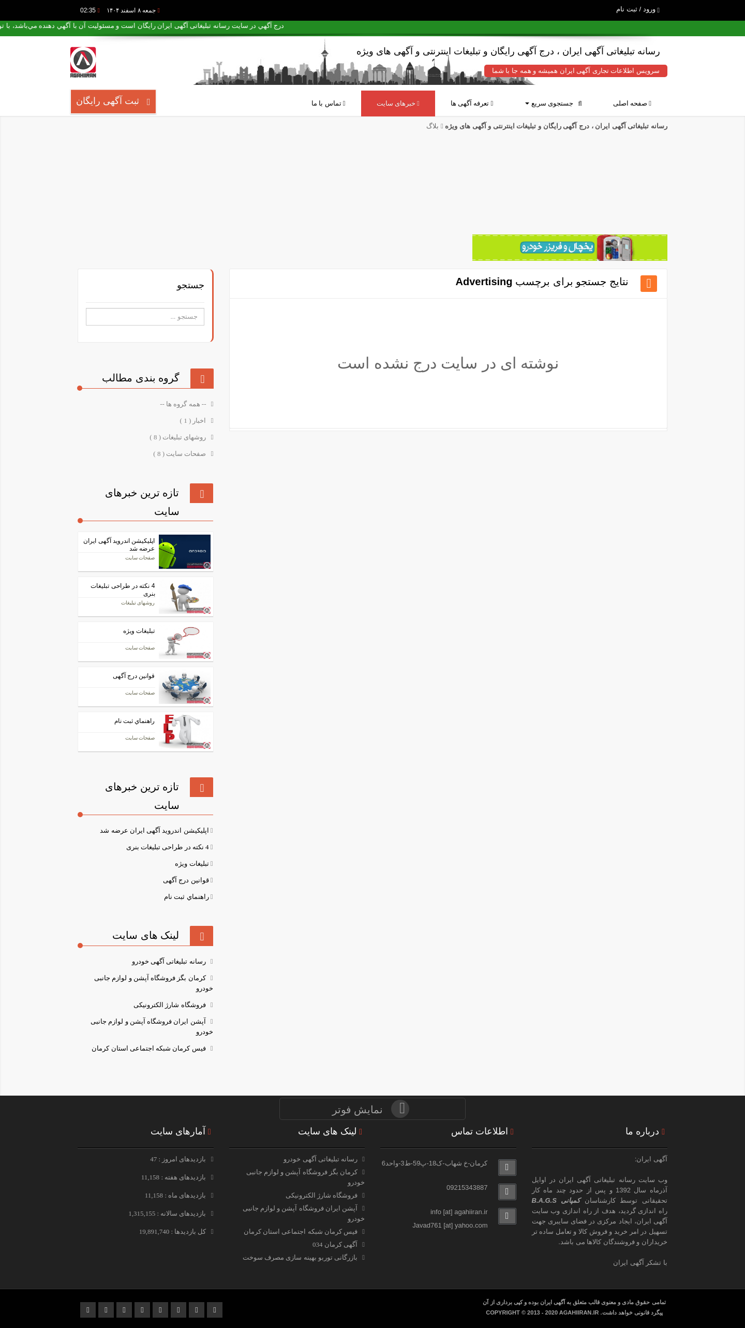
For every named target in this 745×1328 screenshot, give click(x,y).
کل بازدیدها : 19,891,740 (173, 1231)
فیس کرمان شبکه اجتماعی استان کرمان (148, 1048)
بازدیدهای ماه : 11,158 (176, 1195)
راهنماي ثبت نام (186, 897)
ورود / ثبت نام (638, 9)
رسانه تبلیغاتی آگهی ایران (597, 1180)
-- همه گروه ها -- (184, 404)
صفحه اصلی (632, 103)
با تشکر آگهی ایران (640, 1262)
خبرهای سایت (398, 103)
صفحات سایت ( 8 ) (180, 454)
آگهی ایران (651, 1221)
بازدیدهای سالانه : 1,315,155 (168, 1213)
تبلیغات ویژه (191, 863)
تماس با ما (328, 103)
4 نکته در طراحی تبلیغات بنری (167, 847)
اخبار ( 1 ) (194, 420)
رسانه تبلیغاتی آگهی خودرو (169, 961)
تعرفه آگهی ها (472, 103)
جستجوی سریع (553, 103)
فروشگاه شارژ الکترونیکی (169, 1005)
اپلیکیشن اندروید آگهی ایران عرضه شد (154, 830)
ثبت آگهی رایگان (113, 101)
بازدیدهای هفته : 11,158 (174, 1177)
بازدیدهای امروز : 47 (179, 1159)
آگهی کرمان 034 (334, 1244)
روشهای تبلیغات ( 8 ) (178, 437)
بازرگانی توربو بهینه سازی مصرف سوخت (300, 1257)
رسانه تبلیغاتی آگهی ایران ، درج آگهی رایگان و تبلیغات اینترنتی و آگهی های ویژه (555, 126)
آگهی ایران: (651, 1159)
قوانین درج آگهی (186, 880)
